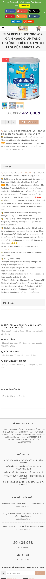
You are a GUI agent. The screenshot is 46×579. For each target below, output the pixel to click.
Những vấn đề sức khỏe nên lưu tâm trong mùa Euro (23, 503)
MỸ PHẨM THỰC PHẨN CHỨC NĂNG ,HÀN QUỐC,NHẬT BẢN (23, 467)
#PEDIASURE (26, 173)
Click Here (25, 6)
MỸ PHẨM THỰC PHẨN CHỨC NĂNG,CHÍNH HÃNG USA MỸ (23, 477)
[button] (23, 166)
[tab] (23, 166)
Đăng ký (40, 573)
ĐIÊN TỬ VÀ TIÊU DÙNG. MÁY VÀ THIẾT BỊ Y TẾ (23, 472)
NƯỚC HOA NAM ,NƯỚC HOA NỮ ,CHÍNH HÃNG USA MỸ (23, 461)
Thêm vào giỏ (29, 122)
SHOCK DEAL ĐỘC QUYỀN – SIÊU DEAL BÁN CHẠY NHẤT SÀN (23, 483)
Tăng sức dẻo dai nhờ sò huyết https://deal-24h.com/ (23, 526)
